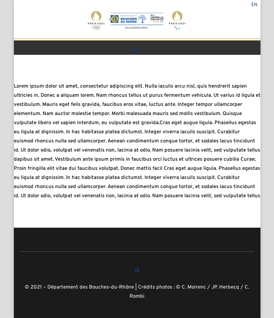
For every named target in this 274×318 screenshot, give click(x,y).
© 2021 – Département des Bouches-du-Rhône (79, 287)
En (254, 5)
